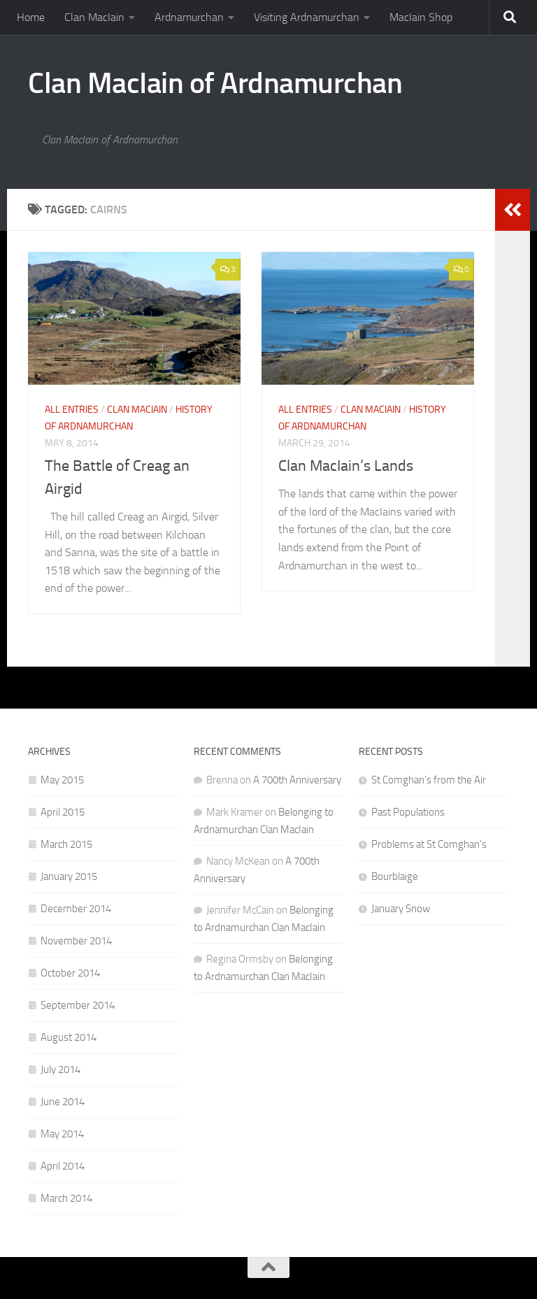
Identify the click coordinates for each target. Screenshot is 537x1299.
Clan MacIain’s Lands (345, 466)
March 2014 (66, 1198)
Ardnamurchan (189, 17)
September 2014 (78, 1005)
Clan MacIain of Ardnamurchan (215, 83)
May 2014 (62, 1134)
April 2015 (63, 812)
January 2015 (69, 876)
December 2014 (76, 908)
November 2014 (76, 941)
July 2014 (60, 1069)
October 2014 (70, 973)
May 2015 (62, 780)
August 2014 (68, 1037)
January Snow (400, 908)
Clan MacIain (94, 17)
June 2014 (63, 1101)
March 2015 (66, 844)
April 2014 (63, 1166)
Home (31, 17)
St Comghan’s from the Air (428, 780)
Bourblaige (394, 876)
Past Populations (408, 812)
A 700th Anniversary (297, 780)
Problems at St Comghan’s (429, 844)
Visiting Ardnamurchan (306, 17)
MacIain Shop (420, 17)
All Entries (72, 410)
